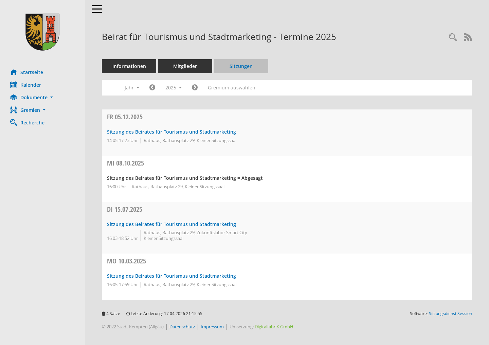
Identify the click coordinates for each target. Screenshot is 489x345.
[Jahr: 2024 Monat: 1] (152, 88)
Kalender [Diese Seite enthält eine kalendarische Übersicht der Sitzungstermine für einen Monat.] (25, 84)
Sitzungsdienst (450, 313)
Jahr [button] (132, 87)
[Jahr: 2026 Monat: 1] (195, 88)
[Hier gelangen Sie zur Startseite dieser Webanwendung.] (42, 32)
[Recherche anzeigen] (453, 37)
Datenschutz (182, 327)
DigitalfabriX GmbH (274, 327)
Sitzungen (241, 66)
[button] (42, 97)
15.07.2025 (124, 209)
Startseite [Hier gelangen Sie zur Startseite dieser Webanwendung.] (26, 72)
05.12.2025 (125, 116)
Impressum (212, 327)
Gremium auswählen (231, 87)
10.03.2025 (126, 260)
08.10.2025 (125, 163)
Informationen (129, 66)
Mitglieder (185, 66)
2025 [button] (173, 87)
